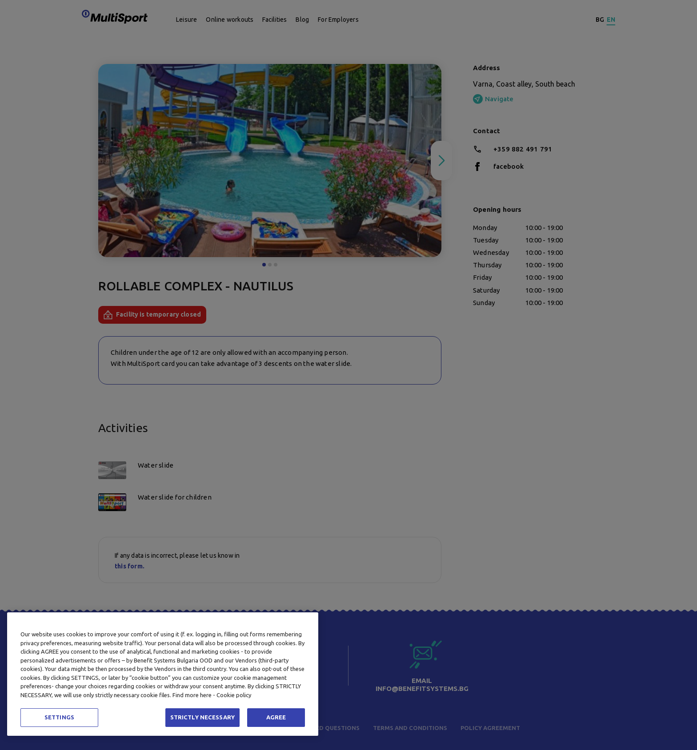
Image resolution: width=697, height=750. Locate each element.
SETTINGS (59, 717)
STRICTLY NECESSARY (202, 717)
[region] (162, 674)
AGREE (276, 717)
